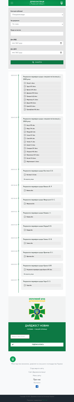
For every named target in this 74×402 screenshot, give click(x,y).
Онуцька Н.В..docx (32, 151)
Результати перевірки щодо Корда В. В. (37, 226)
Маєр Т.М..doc (31, 128)
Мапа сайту (37, 375)
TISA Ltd (44, 400)
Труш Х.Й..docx (31, 86)
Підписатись (28, 344)
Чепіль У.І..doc (31, 142)
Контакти (37, 383)
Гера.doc (29, 285)
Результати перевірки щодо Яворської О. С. (39, 200)
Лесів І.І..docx (31, 83)
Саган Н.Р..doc (31, 135)
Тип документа (15, 20)
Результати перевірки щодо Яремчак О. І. (38, 252)
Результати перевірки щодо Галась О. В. (37, 239)
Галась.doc (30, 243)
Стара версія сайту (37, 368)
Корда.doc (30, 230)
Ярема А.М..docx (31, 90)
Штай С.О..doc (31, 145)
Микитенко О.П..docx (33, 155)
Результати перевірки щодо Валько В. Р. (37, 186)
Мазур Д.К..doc (31, 132)
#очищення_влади (29, 179)
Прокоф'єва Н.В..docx (33, 109)
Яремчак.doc (30, 256)
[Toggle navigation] (12, 3)
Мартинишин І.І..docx (33, 161)
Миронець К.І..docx (32, 99)
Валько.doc (30, 190)
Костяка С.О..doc (31, 174)
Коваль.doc (30, 217)
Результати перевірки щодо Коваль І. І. (37, 213)
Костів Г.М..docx (31, 158)
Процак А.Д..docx (32, 96)
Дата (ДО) (14, 49)
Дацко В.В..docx (31, 103)
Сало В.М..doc (31, 138)
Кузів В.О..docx (31, 106)
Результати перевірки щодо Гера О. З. (37, 281)
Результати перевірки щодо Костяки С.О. (38, 171)
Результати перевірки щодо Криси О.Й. (37, 266)
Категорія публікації (16, 11)
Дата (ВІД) (14, 39)
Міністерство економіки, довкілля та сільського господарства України (37, 364)
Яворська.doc (30, 203)
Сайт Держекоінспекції (37, 372)
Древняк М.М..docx (32, 93)
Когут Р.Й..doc (31, 125)
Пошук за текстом (16, 30)
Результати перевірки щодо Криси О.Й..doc (39, 269)
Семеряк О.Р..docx (32, 148)
